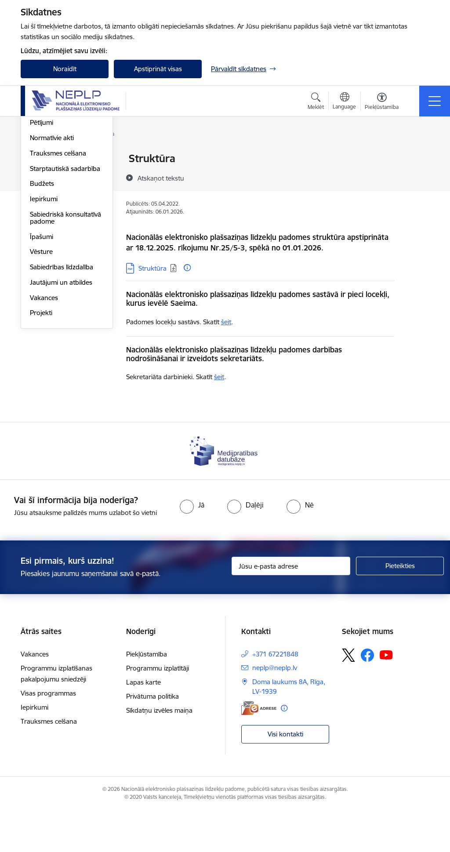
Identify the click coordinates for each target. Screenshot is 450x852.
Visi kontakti (285, 776)
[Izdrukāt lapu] (417, 155)
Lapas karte (143, 724)
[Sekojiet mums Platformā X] (348, 696)
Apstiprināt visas (158, 69)
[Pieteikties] (400, 608)
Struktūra (44, 174)
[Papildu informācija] (187, 267)
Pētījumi (41, 227)
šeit (226, 322)
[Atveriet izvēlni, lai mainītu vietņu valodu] (344, 102)
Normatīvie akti (52, 242)
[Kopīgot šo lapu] (417, 177)
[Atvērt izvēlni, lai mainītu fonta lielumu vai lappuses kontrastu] (381, 102)
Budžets (42, 288)
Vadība (40, 159)
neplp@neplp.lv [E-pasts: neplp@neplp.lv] (274, 709)
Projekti (41, 417)
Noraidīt (64, 69)
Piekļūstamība (146, 696)
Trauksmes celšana (58, 258)
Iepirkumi (44, 303)
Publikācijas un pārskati (64, 189)
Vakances (44, 402)
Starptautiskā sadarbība (65, 273)
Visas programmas (48, 735)
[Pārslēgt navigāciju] (434, 101)
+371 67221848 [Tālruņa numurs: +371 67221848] (275, 696)
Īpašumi (41, 341)
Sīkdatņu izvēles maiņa (159, 752)
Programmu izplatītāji (157, 710)
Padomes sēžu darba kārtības (61, 208)
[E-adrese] (258, 750)
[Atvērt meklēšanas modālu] (315, 102)
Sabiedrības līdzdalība (61, 371)
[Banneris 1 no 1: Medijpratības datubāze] (224, 492)
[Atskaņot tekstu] (161, 178)
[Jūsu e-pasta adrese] (291, 608)
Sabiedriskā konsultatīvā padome (65, 322)
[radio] (192, 547)
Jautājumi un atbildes (61, 387)
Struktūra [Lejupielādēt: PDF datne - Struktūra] (152, 268)
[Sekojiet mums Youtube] (386, 696)
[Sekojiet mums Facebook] (367, 696)
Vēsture (41, 356)
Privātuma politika (152, 738)
